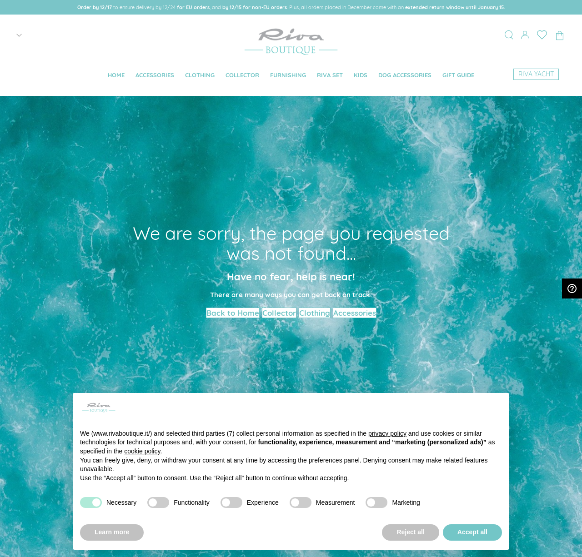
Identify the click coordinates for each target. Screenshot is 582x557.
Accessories (354, 313)
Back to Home (232, 313)
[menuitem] (116, 75)
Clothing (314, 313)
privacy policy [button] (387, 433)
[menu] (291, 75)
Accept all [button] (472, 532)
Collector (279, 313)
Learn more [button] (112, 532)
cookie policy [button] (142, 451)
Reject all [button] (410, 532)
